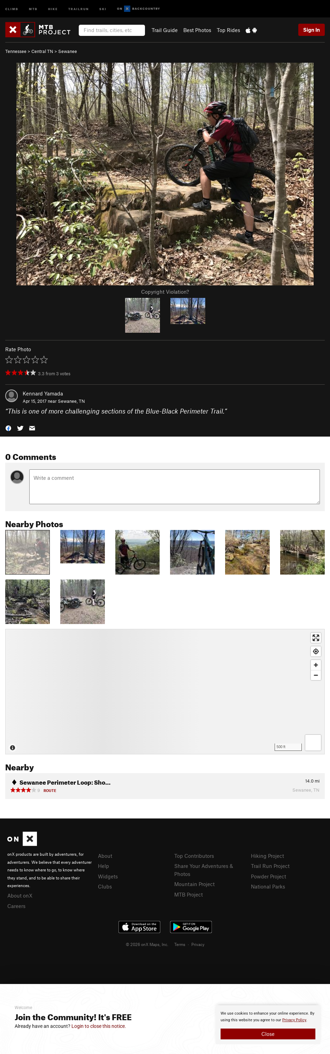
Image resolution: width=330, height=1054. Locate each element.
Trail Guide (165, 30)
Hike (53, 8)
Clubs (105, 886)
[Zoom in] (316, 665)
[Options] (313, 743)
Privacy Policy (294, 1020)
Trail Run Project (270, 866)
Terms (179, 944)
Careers (16, 906)
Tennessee (15, 51)
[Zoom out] (316, 675)
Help (103, 866)
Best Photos (197, 30)
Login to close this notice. (98, 1026)
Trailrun (78, 8)
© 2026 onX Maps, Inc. (147, 944)
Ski (103, 8)
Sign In (311, 29)
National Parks (268, 886)
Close (268, 1034)
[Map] (165, 691)
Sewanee (67, 51)
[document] (268, 1024)
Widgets (108, 876)
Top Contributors (194, 856)
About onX (19, 895)
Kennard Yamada (43, 393)
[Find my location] (316, 651)
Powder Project (268, 876)
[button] (8, 428)
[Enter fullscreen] (316, 638)
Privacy (198, 944)
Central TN (42, 51)
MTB (33, 8)
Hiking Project (267, 856)
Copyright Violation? (165, 291)
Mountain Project (194, 884)
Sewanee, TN (71, 401)
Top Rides (228, 30)
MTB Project (188, 894)
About (105, 856)
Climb (11, 8)
